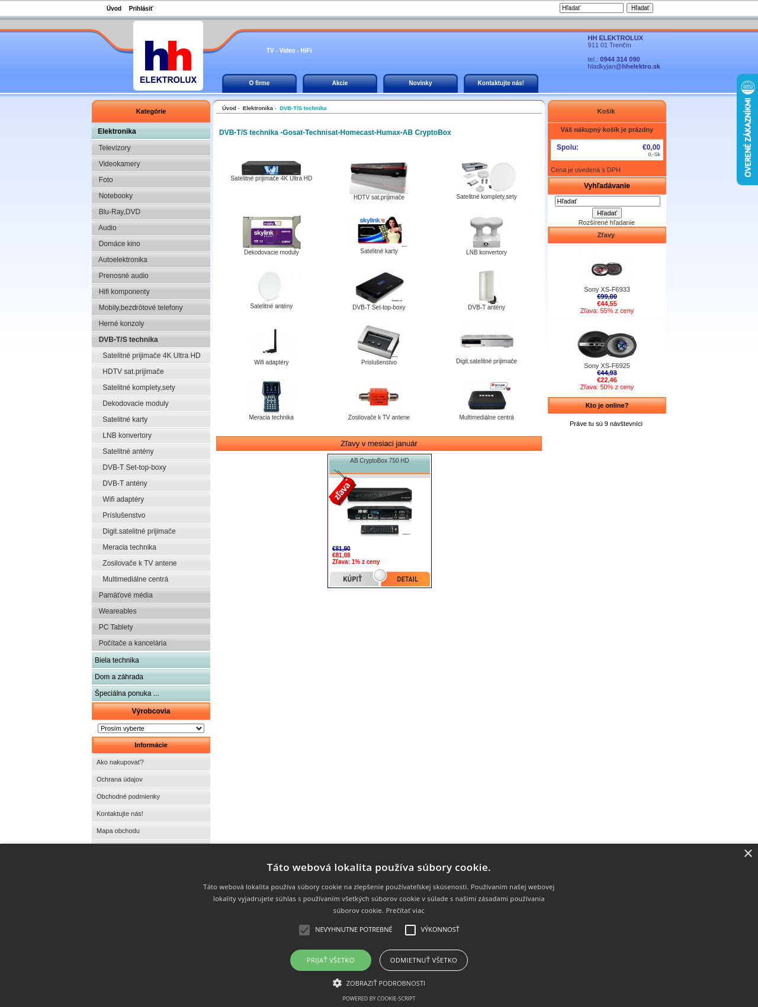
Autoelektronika (121, 260)
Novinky (420, 83)
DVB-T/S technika (126, 339)
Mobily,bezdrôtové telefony (139, 308)
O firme (259, 83)
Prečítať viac (405, 910)
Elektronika (117, 131)
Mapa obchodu (118, 830)
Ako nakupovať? (120, 762)
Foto (104, 180)
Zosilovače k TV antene (136, 563)
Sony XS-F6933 (607, 286)
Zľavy (607, 234)
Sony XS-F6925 (607, 362)
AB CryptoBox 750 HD (379, 460)
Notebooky (114, 196)
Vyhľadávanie (607, 186)
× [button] (747, 854)
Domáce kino (117, 244)
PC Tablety (114, 627)
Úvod (114, 8)
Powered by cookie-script (379, 998)
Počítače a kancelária (130, 643)
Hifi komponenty (122, 292)
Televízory (112, 148)
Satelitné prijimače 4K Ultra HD (148, 355)
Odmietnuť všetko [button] (423, 960)
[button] (379, 982)
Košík (606, 111)
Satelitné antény (124, 451)
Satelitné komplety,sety (135, 387)
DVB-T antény (121, 483)
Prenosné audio (122, 276)
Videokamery (117, 164)
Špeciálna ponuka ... (127, 693)
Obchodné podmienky (128, 796)
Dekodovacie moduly (132, 403)
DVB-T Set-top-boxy (130, 467)
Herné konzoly (119, 323)
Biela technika (117, 660)
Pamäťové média (124, 595)
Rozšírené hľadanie (607, 222)
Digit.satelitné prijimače (135, 531)
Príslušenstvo (120, 515)
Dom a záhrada (119, 677)
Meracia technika (125, 547)
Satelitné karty (121, 419)
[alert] (379, 925)
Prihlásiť (141, 8)
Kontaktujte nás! (501, 83)
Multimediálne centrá (131, 579)
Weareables (115, 611)
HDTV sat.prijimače (129, 371)
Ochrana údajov (120, 779)
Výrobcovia (150, 711)
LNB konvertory (123, 435)
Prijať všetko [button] (331, 960)
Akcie (340, 83)
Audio (106, 228)
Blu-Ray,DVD (117, 212)
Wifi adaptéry (119, 499)
